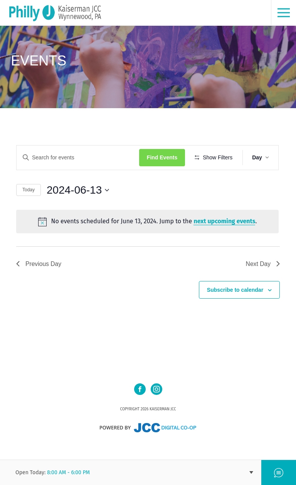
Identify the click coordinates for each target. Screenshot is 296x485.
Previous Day (39, 286)
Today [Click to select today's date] (28, 212)
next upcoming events (225, 244)
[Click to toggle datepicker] (78, 212)
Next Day (262, 286)
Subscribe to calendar (235, 312)
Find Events (163, 157)
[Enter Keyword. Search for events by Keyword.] (78, 158)
